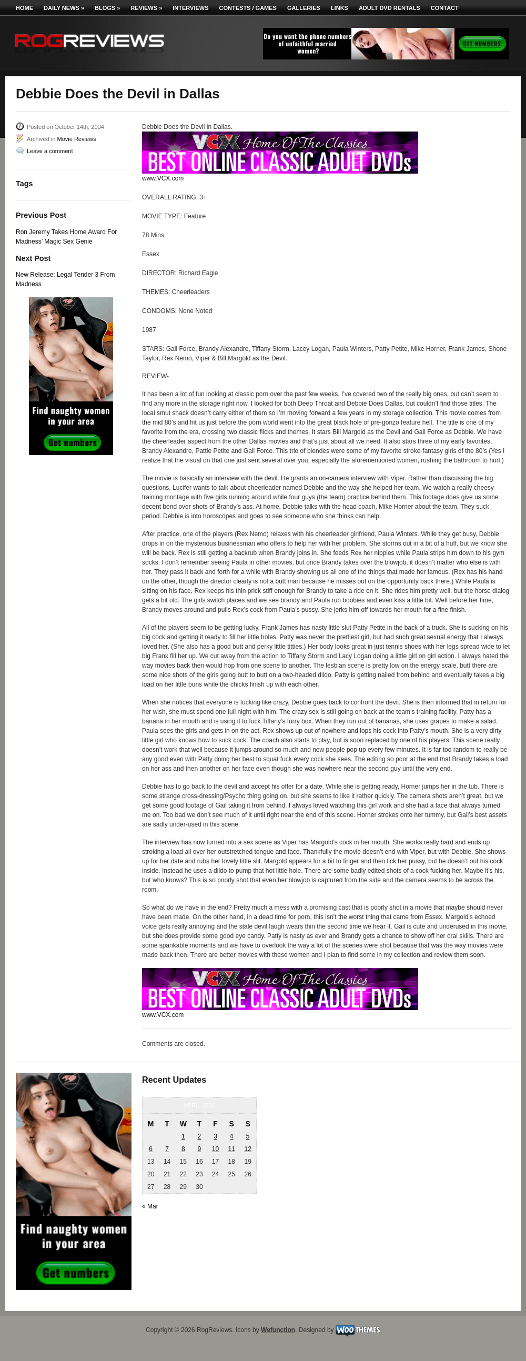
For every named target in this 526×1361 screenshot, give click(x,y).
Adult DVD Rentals (389, 8)
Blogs (107, 8)
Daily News (64, 8)
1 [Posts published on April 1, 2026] (183, 1136)
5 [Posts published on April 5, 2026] (248, 1136)
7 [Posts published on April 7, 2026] (167, 1149)
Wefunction (278, 1330)
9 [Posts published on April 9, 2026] (199, 1149)
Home (24, 8)
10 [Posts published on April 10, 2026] (215, 1149)
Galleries (303, 8)
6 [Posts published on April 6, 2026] (151, 1149)
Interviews (190, 8)
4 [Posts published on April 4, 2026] (232, 1136)
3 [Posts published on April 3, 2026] (215, 1136)
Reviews (146, 8)
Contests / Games (248, 8)
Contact (445, 8)
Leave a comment (50, 151)
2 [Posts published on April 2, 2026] (199, 1136)
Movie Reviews (76, 139)
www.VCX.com (163, 178)
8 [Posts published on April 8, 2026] (183, 1149)
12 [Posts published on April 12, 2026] (247, 1149)
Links (339, 8)
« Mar (150, 1206)
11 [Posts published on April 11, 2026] (231, 1149)
